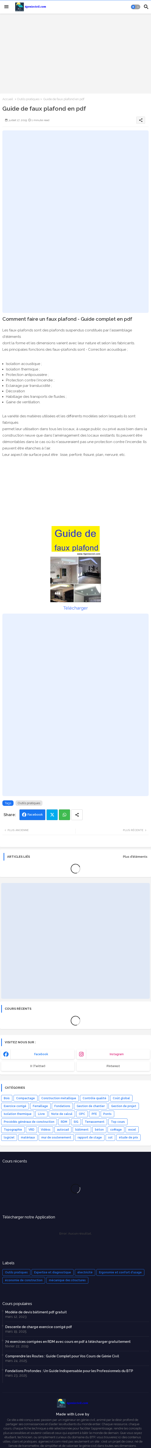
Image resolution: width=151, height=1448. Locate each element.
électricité (85, 1272)
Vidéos (46, 1129)
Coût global (121, 1098)
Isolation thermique (18, 1114)
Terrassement (94, 1121)
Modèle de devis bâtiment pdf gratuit (36, 1312)
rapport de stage (90, 1137)
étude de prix (128, 1137)
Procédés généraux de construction (29, 1121)
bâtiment (82, 1129)
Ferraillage (40, 1106)
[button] (135, 7)
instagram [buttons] (117, 1054)
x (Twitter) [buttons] (37, 1066)
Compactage (25, 1098)
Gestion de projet (123, 1106)
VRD (31, 1129)
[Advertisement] (75, 53)
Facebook (35, 814)
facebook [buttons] (41, 1054)
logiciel (9, 1137)
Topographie (13, 1129)
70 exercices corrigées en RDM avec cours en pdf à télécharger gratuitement (68, 1342)
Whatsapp (64, 814)
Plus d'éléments (135, 856)
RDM (64, 1121)
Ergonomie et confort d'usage (120, 1272)
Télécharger (75, 608)
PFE (94, 1114)
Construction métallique (58, 1098)
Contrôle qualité (94, 1098)
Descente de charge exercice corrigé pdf (38, 1327)
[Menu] (6, 7)
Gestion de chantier (91, 1106)
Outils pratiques (28, 99)
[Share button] (77, 814)
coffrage (116, 1129)
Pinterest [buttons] (113, 1066)
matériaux (28, 1137)
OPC (82, 1114)
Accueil (7, 99)
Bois (7, 1098)
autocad (63, 1129)
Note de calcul (61, 1114)
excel (132, 1129)
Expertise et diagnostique (52, 1272)
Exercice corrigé (15, 1106)
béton (99, 1129)
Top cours (118, 1121)
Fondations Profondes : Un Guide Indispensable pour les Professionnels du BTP (69, 1371)
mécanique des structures (67, 1280)
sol (110, 1137)
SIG (76, 1121)
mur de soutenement (56, 1137)
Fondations (62, 1106)
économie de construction (23, 1280)
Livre (41, 1114)
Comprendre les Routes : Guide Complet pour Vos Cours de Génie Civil (62, 1356)
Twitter (52, 814)
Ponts (107, 1114)
